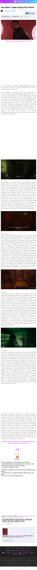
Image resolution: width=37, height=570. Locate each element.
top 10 (26, 548)
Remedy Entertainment (19, 519)
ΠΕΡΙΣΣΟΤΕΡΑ (26, 16)
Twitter (34, 516)
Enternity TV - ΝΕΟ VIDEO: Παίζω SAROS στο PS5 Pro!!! (18, 41)
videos (30, 548)
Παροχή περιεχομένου (30, 560)
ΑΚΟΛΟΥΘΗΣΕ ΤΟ (7, 540)
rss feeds (21, 554)
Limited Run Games (29, 519)
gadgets (17, 548)
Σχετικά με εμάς (21, 558)
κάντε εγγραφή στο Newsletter (17, 517)
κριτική (23, 521)
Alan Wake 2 (30, 417)
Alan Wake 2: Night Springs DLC (8, 519)
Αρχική (14, 558)
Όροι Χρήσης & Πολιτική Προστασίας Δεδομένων (13, 560)
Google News (21, 516)
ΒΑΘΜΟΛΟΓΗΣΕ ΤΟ (17, 453)
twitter (10, 552)
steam (32, 552)
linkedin (27, 552)
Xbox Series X (17, 521)
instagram (15, 554)
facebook (15, 552)
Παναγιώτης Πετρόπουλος (10, 10)
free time (22, 548)
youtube (21, 552)
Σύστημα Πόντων (26, 564)
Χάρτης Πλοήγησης (13, 562)
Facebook (29, 516)
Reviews (4, 521)
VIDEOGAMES (7, 548)
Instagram (7, 517)
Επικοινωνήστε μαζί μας (24, 562)
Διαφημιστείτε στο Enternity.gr (14, 564)
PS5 (12, 521)
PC (8, 521)
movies (12, 548)
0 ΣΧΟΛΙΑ (9, 523)
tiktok (4, 552)
